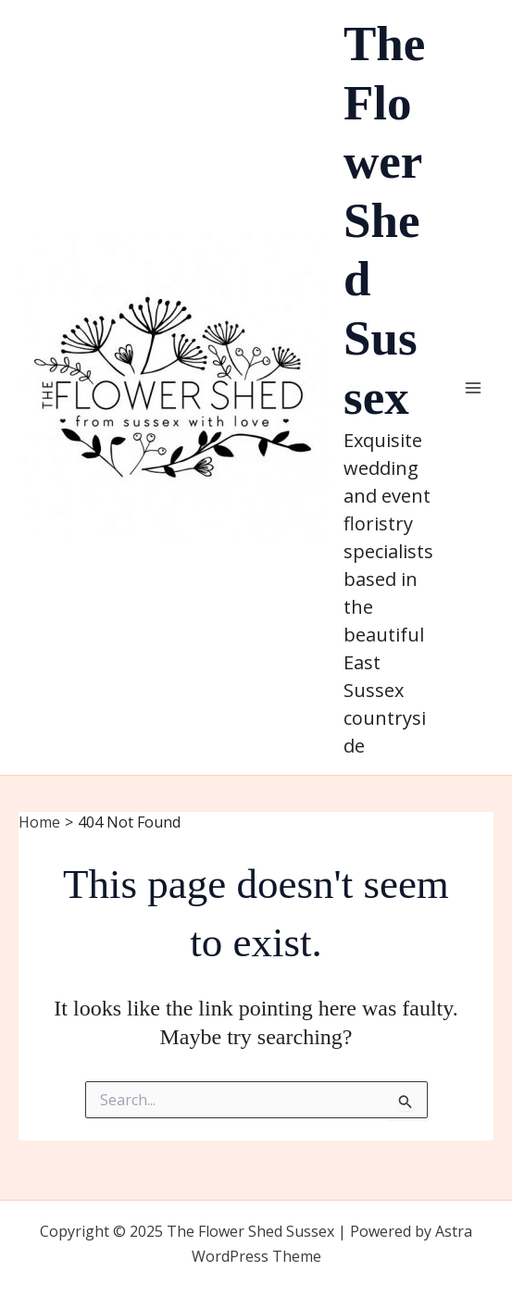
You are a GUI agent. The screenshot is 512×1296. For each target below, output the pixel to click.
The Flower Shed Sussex (384, 220)
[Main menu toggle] (473, 388)
